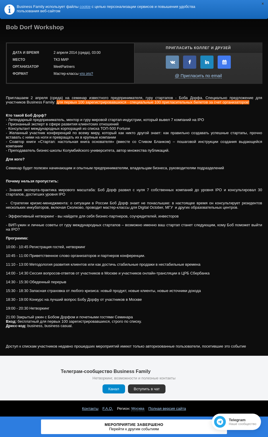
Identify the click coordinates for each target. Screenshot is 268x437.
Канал (113, 389)
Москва (137, 408)
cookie (85, 6)
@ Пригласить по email (198, 75)
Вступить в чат (147, 389)
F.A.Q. (108, 408)
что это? (86, 74)
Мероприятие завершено (134, 426)
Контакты (90, 408)
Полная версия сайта (167, 408)
